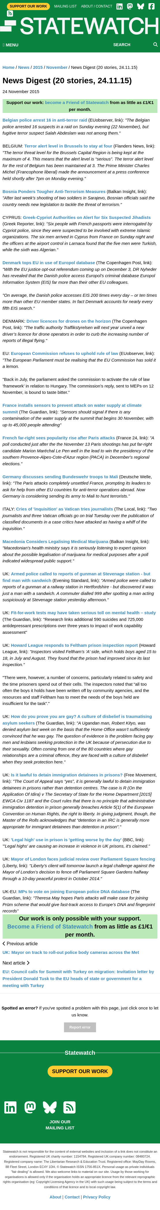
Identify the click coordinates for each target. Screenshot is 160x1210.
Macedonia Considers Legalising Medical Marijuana (55, 541)
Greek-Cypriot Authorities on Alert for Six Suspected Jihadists (87, 217)
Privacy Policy (96, 1197)
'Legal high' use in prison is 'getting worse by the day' (66, 839)
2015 (38, 67)
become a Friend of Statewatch (77, 102)
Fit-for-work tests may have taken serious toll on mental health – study (83, 612)
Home (9, 67)
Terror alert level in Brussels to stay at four (68, 145)
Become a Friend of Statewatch (50, 926)
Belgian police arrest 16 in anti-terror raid (45, 120)
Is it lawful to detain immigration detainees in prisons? (67, 774)
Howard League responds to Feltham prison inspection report (74, 645)
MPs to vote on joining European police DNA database (74, 891)
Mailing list (65, 6)
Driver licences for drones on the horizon (69, 321)
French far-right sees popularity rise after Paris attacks (59, 437)
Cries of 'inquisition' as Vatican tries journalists (64, 508)
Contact (72, 1197)
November (56, 67)
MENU (10, 44)
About (55, 1197)
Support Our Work (28, 6)
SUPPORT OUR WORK (79, 1071)
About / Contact (96, 6)
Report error (80, 1027)
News (23, 67)
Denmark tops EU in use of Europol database (49, 262)
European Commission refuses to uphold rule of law (64, 353)
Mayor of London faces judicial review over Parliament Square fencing (83, 859)
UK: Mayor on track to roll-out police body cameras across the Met (71, 952)
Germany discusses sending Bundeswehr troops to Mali (60, 476)
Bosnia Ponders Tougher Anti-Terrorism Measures (54, 191)
